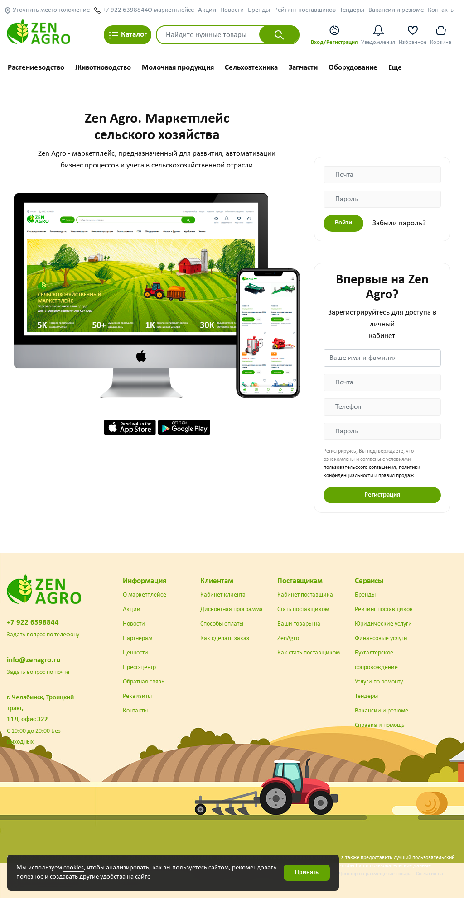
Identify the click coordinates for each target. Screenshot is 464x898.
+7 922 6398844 (121, 10)
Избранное (412, 34)
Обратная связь (143, 681)
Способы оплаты (221, 624)
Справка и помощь (380, 725)
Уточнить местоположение (47, 10)
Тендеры (352, 10)
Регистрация (382, 495)
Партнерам (137, 638)
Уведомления (378, 34)
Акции (207, 10)
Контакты (441, 10)
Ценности (135, 653)
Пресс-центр (139, 667)
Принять (307, 872)
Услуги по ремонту (379, 681)
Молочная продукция (178, 68)
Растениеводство (36, 68)
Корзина (440, 34)
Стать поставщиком (303, 609)
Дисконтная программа (231, 609)
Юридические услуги (383, 624)
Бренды (259, 10)
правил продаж (396, 475)
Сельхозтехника (251, 68)
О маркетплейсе (171, 10)
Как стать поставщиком (308, 653)
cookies (73, 868)
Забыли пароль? (399, 223)
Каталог (127, 35)
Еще (395, 68)
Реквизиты (137, 696)
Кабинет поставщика (305, 595)
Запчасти (303, 68)
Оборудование (353, 68)
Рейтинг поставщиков (305, 10)
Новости (232, 10)
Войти (343, 223)
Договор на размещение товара (375, 874)
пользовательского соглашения (360, 467)
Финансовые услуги (381, 638)
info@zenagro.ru (33, 660)
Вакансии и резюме (396, 10)
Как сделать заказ (224, 638)
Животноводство (103, 68)
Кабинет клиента (223, 595)
